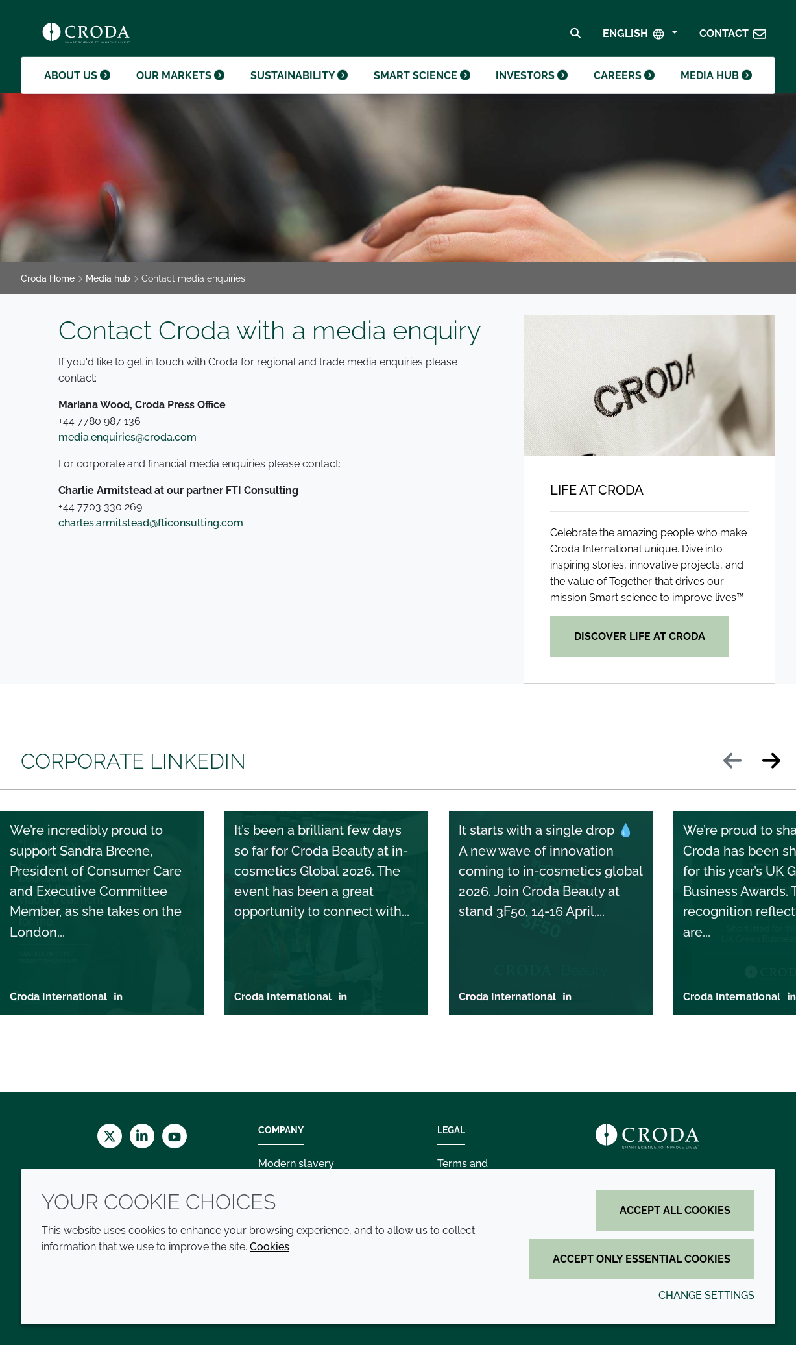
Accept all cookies (675, 1210)
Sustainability (299, 87)
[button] (733, 37)
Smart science (419, 87)
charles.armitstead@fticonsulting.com (150, 523)
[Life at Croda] (649, 385)
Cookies (269, 1246)
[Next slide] (771, 761)
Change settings (706, 1295)
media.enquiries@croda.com (127, 437)
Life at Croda (597, 490)
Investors (529, 87)
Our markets (182, 87)
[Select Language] (640, 37)
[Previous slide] (732, 761)
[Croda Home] (86, 36)
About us (78, 87)
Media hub (716, 87)
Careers (623, 87)
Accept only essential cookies (641, 1259)
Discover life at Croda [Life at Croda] (639, 636)
